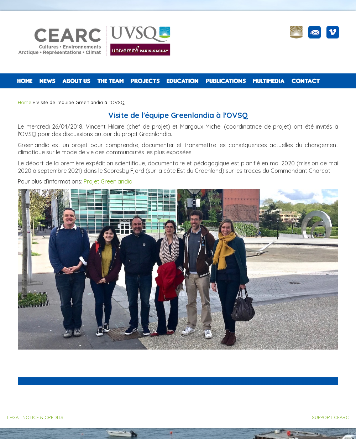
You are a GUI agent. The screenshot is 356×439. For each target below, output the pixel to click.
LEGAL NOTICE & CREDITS (35, 417)
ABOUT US (76, 80)
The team (110, 80)
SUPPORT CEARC (330, 417)
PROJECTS (145, 80)
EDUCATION (183, 80)
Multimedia (268, 80)
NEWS (47, 80)
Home (24, 80)
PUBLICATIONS (226, 80)
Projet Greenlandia (108, 181)
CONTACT (306, 80)
